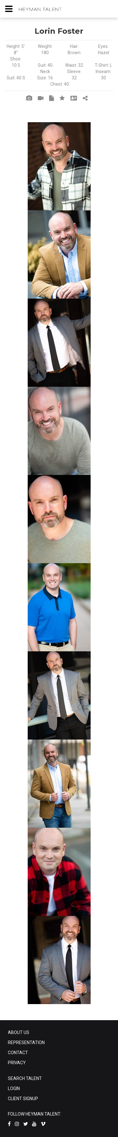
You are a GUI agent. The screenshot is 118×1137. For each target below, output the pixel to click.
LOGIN (14, 1088)
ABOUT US (18, 1032)
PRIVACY (17, 1062)
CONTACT (18, 1052)
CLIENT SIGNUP (23, 1098)
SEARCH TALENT (25, 1078)
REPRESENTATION (26, 1042)
